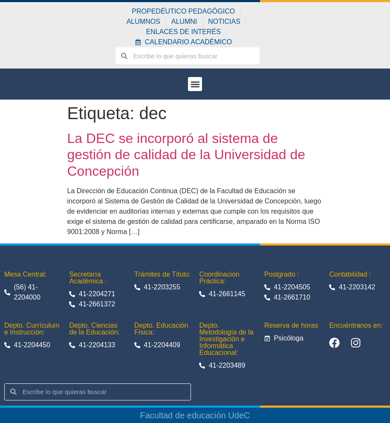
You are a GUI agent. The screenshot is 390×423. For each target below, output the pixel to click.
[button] (195, 84)
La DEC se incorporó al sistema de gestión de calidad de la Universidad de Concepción (186, 155)
